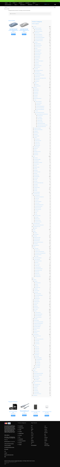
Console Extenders (36, 290)
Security (36, 4)
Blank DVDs (36, 285)
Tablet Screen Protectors (37, 393)
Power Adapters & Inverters (39, 40)
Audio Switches (36, 93)
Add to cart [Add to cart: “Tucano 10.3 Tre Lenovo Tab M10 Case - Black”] (35, 415)
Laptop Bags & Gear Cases (36, 226)
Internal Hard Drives (38, 267)
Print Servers (37, 62)
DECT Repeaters (39, 117)
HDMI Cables (36, 170)
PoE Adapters (37, 59)
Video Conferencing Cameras (40, 107)
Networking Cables (36, 176)
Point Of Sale (36, 68)
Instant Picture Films (38, 209)
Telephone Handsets (40, 121)
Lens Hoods (36, 210)
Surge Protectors (37, 76)
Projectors (35, 137)
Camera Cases (37, 198)
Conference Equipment (38, 101)
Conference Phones (39, 103)
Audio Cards (36, 262)
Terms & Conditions (7, 445)
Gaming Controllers (37, 301)
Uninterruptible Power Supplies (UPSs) (40, 78)
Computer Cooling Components (39, 251)
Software (35, 82)
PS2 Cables (35, 179)
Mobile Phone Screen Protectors (38, 242)
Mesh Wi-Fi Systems (38, 46)
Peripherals (20, 2)
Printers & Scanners (8, 4)
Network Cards (37, 273)
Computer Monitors (38, 312)
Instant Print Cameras (38, 221)
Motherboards (37, 271)
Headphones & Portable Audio (38, 129)
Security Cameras (36, 376)
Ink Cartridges (37, 356)
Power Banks (36, 243)
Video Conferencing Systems (40, 109)
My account (6, 449)
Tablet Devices (36, 390)
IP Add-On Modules (39, 118)
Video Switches (36, 154)
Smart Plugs (37, 379)
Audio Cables (36, 157)
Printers (35, 345)
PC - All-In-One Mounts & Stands (38, 321)
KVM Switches (36, 306)
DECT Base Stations (40, 115)
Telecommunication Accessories (39, 112)
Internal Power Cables (37, 171)
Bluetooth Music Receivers (37, 98)
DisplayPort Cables (36, 167)
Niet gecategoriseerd (36, 245)
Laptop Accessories (36, 32)
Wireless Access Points (38, 65)
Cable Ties (35, 165)
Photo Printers (37, 353)
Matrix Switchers (36, 132)
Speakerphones (38, 104)
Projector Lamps (37, 143)
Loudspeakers (36, 131)
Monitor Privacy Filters (38, 315)
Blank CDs (36, 284)
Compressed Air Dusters (38, 29)
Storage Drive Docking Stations (38, 323)
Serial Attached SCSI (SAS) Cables (38, 182)
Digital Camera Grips (38, 207)
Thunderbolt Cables (37, 187)
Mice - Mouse (36, 309)
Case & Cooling (36, 248)
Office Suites (37, 84)
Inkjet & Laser (37, 346)
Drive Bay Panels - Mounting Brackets (40, 253)
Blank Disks (35, 281)
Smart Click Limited (18, 460)
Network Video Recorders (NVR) (38, 373)
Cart (5, 451)
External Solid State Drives (39, 295)
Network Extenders (37, 54)
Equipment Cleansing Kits (38, 31)
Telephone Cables (39, 120)
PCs (10, 2)
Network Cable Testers (38, 53)
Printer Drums (37, 342)
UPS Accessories (37, 79)
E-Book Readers (36, 385)
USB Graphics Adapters (37, 326)
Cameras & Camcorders (37, 215)
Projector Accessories (38, 140)
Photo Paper (38, 360)
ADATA (32, 429)
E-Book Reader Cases (37, 384)
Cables (34, 2)
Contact (5, 452)
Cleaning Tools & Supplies (37, 28)
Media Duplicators (36, 307)
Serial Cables (36, 184)
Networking (35, 42)
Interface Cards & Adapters (37, 257)
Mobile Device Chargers (37, 237)
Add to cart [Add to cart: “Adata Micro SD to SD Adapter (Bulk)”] (13, 415)
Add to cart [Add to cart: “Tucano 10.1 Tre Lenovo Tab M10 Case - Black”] (46, 415)
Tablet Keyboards (36, 392)
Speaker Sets (36, 148)
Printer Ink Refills (37, 365)
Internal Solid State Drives (38, 268)
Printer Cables (37, 340)
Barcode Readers (37, 71)
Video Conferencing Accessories (41, 126)
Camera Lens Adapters (38, 201)
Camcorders (36, 217)
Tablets (15, 4)
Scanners (35, 368)
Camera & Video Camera (36, 193)
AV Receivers (36, 96)
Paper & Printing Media (38, 357)
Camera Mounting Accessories (39, 204)
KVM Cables (35, 173)
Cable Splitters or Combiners (38, 162)
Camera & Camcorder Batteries (39, 196)
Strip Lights (36, 256)
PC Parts (14, 2)
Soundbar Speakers (36, 146)
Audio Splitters (36, 92)
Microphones (36, 134)
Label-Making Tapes (39, 359)
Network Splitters (37, 56)
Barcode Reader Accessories (39, 70)
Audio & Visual (22, 4)
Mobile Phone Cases (37, 240)
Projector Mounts (37, 145)
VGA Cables (35, 190)
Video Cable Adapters (37, 192)
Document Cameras (38, 220)
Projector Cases (37, 142)
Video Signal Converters (37, 151)
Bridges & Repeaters (38, 43)
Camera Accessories (37, 195)
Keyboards (35, 304)
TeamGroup (46, 443)
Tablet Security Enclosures (37, 381)
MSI (45, 434)
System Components (37, 259)
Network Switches (37, 57)
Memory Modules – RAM (38, 270)
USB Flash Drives (37, 298)
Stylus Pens (35, 387)
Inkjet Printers (37, 348)
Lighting (34, 231)
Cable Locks (35, 371)
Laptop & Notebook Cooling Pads (39, 37)
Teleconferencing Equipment (40, 106)
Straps (36, 212)
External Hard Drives (38, 293)
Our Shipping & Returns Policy (9, 447)
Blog (5, 456)
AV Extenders (36, 95)
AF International (33, 445)
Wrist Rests (35, 332)
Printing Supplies (36, 354)
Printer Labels (38, 362)
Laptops (6, 2)
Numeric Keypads (36, 320)
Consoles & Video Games (36, 223)
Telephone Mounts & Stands (41, 123)
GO (54, 7)
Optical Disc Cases (37, 287)
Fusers (36, 337)
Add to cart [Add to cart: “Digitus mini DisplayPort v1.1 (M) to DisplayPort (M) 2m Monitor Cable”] (24, 415)
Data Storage (36, 292)
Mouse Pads (35, 318)
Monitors (35, 310)
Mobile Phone (30, 4)
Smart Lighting (36, 234)
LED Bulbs (35, 232)
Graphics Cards (37, 265)
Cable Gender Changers (37, 159)
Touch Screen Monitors (38, 317)
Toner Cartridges (37, 367)
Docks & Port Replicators (38, 34)
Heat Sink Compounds (38, 254)
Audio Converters (36, 90)
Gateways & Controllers (38, 45)
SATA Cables (35, 181)
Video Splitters (36, 153)
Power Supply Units (38, 276)
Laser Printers (37, 351)
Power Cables (36, 178)
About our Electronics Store (8, 454)
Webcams (35, 329)
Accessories (27, 2)
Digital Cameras (37, 218)
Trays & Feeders (37, 343)
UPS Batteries (37, 81)
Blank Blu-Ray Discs (38, 282)
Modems (36, 48)
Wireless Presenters (37, 331)
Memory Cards (37, 296)
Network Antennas (37, 51)
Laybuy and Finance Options (9, 443)
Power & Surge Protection (37, 73)
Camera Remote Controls (38, 206)
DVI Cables (35, 168)
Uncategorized (35, 395)
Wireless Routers (37, 67)
